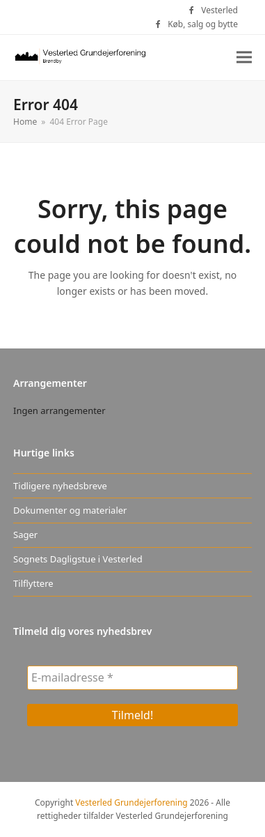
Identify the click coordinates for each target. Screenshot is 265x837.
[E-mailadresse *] (132, 677)
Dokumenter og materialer (70, 510)
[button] (244, 57)
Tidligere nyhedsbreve (60, 485)
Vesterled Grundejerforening (131, 802)
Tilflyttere (33, 583)
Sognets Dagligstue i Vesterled (78, 559)
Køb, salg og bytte (203, 24)
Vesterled (219, 10)
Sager (25, 534)
